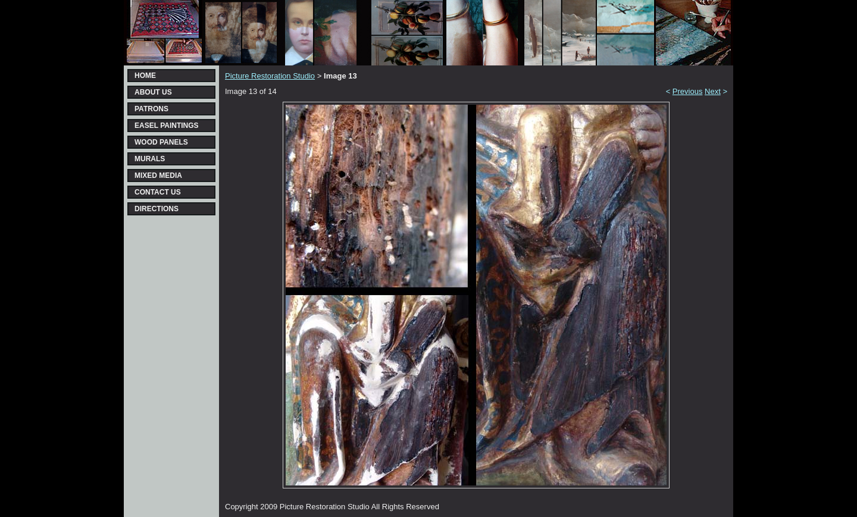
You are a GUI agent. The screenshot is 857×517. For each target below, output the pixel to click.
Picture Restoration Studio (270, 75)
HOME (145, 75)
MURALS (150, 159)
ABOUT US (153, 92)
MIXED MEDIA (158, 175)
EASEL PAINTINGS (167, 125)
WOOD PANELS (161, 142)
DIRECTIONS (157, 209)
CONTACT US (158, 192)
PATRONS (151, 109)
